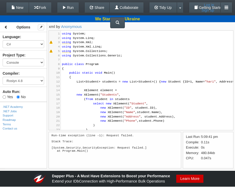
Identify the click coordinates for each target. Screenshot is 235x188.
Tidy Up (163, 7)
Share (97, 7)
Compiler (11, 73)
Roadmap (9, 119)
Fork (40, 7)
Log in (209, 5)
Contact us (10, 128)
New (17, 7)
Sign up (207, 10)
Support (8, 115)
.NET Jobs (10, 111)
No (21, 97)
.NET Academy (13, 106)
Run (68, 7)
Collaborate (126, 7)
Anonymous (71, 26)
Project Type (13, 55)
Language (11, 37)
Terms (7, 124)
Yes (8, 97)
